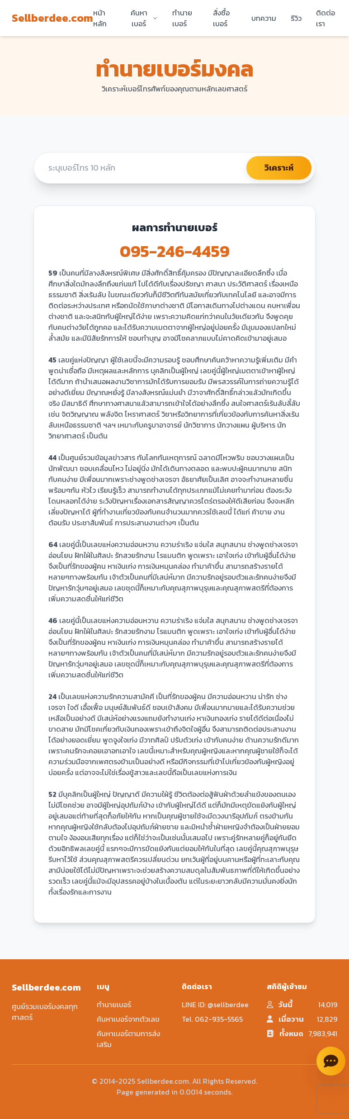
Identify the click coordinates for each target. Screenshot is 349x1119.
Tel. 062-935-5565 (212, 1019)
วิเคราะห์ (278, 168)
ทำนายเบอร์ (182, 18)
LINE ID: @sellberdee (215, 1004)
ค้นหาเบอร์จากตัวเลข (128, 1019)
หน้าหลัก (100, 18)
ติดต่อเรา (325, 18)
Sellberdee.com (52, 18)
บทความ (263, 18)
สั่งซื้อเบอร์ (221, 18)
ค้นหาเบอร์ (144, 18)
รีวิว (296, 18)
